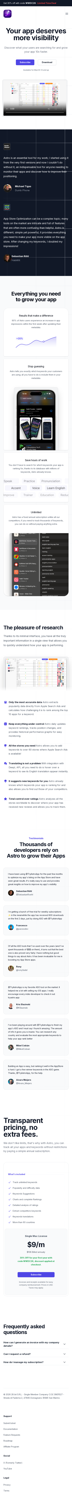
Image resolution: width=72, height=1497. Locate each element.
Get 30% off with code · (29, 3)
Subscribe (25, 62)
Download (47, 62)
